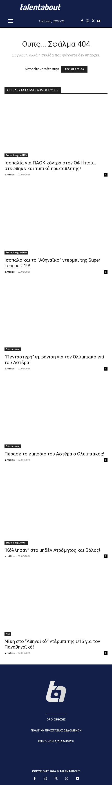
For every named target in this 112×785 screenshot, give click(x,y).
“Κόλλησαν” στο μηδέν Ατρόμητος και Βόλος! (52, 550)
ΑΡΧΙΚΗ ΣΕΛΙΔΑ (74, 69)
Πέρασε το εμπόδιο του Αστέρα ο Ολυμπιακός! (54, 454)
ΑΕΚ (8, 633)
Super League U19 (16, 155)
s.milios (9, 174)
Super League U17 (16, 542)
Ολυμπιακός (13, 349)
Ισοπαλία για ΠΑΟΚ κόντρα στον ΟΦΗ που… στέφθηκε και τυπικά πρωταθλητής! (50, 165)
